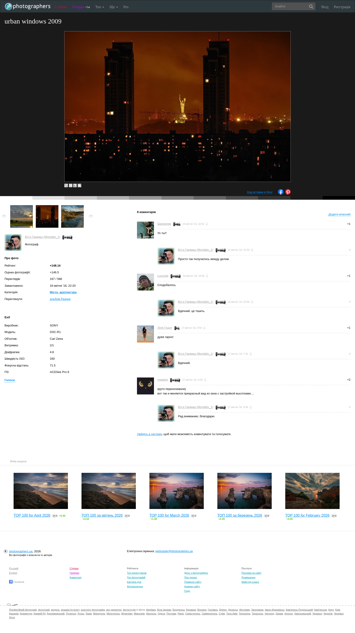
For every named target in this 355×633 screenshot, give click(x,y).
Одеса (161, 613)
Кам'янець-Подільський (299, 609)
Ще (114, 7)
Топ (99, 7)
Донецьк (233, 609)
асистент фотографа (93, 609)
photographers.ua (20, 551)
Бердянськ (179, 609)
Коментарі (76, 577)
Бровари (191, 609)
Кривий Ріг (40, 613)
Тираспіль (257, 613)
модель (55, 609)
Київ (337, 609)
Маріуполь (99, 613)
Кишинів (14, 613)
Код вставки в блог (260, 192)
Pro (125, 7)
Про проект (190, 577)
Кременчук (26, 613)
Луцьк (80, 613)
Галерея (81, 7)
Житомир (244, 609)
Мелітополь (113, 613)
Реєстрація (342, 7)
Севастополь (192, 613)
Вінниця (201, 609)
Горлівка (213, 609)
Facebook (16, 582)
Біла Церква (164, 609)
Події (187, 591)
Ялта (12, 617)
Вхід (325, 7)
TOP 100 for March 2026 (169, 515)
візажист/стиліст (70, 609)
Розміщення (248, 577)
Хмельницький (302, 613)
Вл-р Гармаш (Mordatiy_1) (42, 237)
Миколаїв (139, 613)
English (13, 573)
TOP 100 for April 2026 (32, 515)
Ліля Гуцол (164, 327)
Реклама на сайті (251, 573)
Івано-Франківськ (274, 609)
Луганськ (71, 613)
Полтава (171, 613)
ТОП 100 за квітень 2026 (102, 515)
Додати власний (339, 214)
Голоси (10, 380)
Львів (89, 613)
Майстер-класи (250, 582)
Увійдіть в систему (149, 434)
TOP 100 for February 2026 (307, 515)
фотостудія (129, 609)
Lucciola (162, 275)
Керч (331, 609)
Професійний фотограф (23, 609)
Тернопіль (244, 613)
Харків (279, 613)
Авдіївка (151, 609)
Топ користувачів (136, 573)
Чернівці (339, 613)
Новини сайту (192, 586)
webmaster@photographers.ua (174, 551)
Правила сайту (192, 582)
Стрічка (61, 7)
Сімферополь (209, 613)
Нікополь (151, 613)
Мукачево (126, 613)
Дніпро (223, 609)
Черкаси (317, 613)
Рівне (181, 613)
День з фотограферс (196, 573)
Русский (13, 568)
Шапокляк (164, 223)
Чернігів (327, 613)
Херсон (288, 613)
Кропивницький (56, 613)
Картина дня (134, 582)
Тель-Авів (231, 613)
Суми (222, 613)
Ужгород (269, 613)
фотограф (44, 609)
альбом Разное (60, 299)
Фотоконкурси (135, 586)
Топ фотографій (136, 577)
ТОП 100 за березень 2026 (239, 515)
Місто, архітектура (63, 292)
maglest (162, 379)
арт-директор (114, 609)
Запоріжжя (257, 609)
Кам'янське (320, 609)
